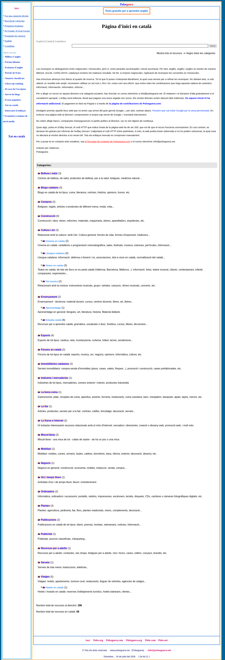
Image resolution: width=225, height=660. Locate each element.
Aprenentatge (53, 307)
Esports (45, 335)
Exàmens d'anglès (14, 67)
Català (49, 41)
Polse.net (163, 640)
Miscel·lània (48, 434)
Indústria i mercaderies (54, 378)
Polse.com (150, 640)
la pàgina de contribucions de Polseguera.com (135, 103)
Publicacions (48, 519)
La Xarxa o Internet (52, 420)
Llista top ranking (14, 83)
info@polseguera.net (159, 650)
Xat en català (11, 105)
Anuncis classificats (15, 78)
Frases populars (13, 100)
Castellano (10, 46)
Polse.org (98, 640)
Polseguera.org (134, 640)
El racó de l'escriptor (15, 89)
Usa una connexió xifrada (16, 16)
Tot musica (52, 281)
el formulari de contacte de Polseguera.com (107, 141)
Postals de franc (13, 73)
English (8, 41)
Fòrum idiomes (12, 62)
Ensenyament (49, 296)
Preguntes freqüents (14, 26)
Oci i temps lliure (51, 477)
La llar (44, 406)
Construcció (48, 216)
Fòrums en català (51, 349)
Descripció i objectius (15, 21)
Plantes (45, 505)
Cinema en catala (55, 241)
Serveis (45, 562)
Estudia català (53, 320)
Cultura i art (48, 230)
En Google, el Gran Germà (17, 31)
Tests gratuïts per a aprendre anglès (126, 11)
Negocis (45, 463)
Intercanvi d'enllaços (15, 110)
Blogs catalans (49, 187)
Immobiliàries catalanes (55, 363)
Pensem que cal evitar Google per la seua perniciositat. (181, 110)
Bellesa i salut (49, 173)
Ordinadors (47, 491)
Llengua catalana (55, 253)
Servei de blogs (12, 94)
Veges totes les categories (200, 53)
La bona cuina (49, 392)
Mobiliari (46, 449)
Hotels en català (54, 587)
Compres (46, 201)
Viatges (45, 576)
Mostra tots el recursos (169, 53)
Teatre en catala (54, 265)
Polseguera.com (114, 640)
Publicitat (46, 534)
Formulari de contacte (15, 36)
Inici (16, 8)
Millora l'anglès (13, 56)
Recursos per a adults (54, 548)
